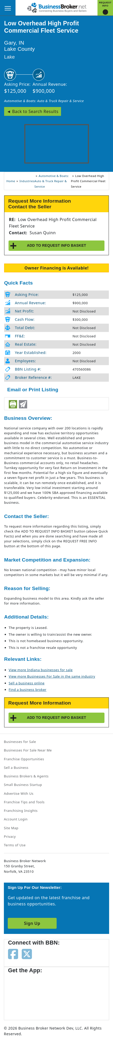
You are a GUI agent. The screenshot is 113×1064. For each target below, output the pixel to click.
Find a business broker (28, 689)
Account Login (16, 819)
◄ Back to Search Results (32, 111)
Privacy (10, 836)
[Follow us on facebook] (13, 953)
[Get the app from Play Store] (67, 994)
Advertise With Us (18, 793)
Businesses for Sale (20, 741)
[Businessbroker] (56, 7)
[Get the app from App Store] (26, 994)
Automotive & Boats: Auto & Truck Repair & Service (44, 100)
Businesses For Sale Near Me (28, 750)
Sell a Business (16, 767)
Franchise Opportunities (24, 759)
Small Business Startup (23, 784)
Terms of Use (15, 845)
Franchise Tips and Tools (24, 802)
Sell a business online (27, 683)
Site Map (11, 828)
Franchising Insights (20, 810)
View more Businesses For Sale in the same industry (52, 676)
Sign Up (32, 923)
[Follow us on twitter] (27, 953)
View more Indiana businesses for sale (41, 670)
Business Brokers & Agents (26, 776)
